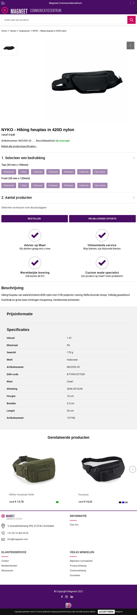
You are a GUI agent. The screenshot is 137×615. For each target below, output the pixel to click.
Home (4, 30)
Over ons (74, 526)
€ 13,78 (16, 503)
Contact (5, 562)
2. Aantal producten (17, 199)
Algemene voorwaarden (82, 562)
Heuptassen (26, 30)
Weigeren (119, 612)
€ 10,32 (85, 503)
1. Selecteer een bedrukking (24, 158)
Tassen (14, 30)
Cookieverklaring (78, 572)
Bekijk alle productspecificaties (19, 146)
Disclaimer (75, 578)
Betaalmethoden (9, 567)
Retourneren (7, 572)
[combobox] (64, 20)
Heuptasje (83, 496)
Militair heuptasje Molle (21, 496)
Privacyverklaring (78, 567)
